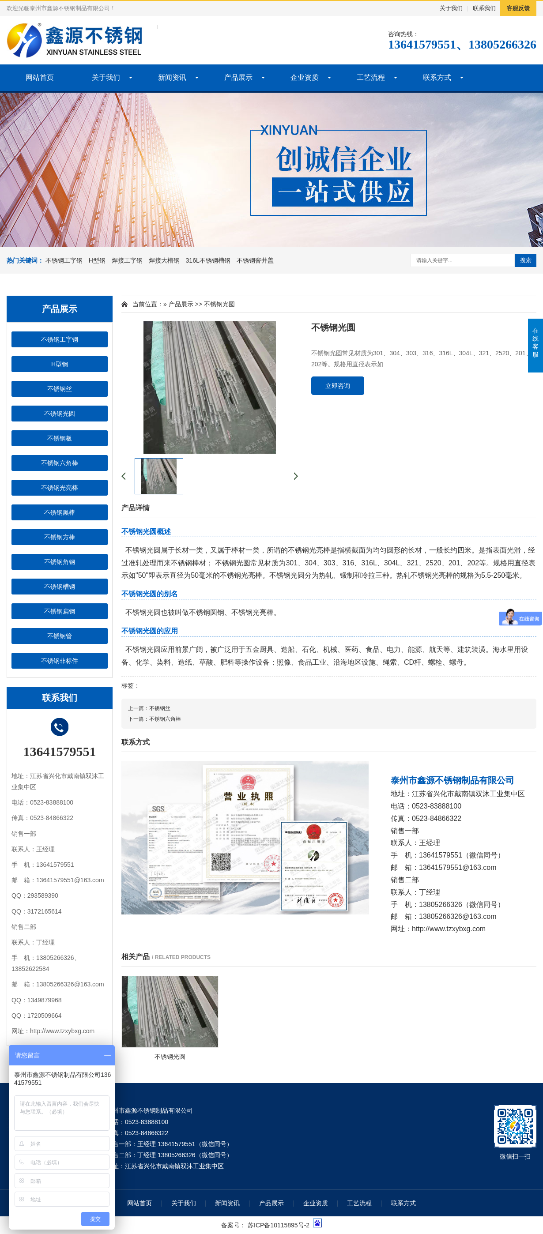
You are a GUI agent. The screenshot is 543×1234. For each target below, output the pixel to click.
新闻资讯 (172, 77)
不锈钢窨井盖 (255, 260)
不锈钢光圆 (59, 413)
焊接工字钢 (127, 260)
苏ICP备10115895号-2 (278, 1225)
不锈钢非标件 (59, 660)
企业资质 (304, 77)
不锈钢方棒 (59, 537)
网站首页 (40, 77)
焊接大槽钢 (164, 260)
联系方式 (437, 77)
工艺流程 (371, 77)
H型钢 (97, 260)
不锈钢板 (59, 438)
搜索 (526, 260)
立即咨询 (337, 385)
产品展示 (238, 77)
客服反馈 (518, 8)
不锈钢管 (59, 636)
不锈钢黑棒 (59, 512)
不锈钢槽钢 (59, 586)
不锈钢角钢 (59, 561)
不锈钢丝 (59, 388)
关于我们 (451, 8)
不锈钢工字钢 (64, 260)
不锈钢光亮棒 (59, 487)
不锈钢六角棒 (59, 463)
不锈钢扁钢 (59, 611)
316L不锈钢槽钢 (208, 260)
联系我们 (484, 8)
